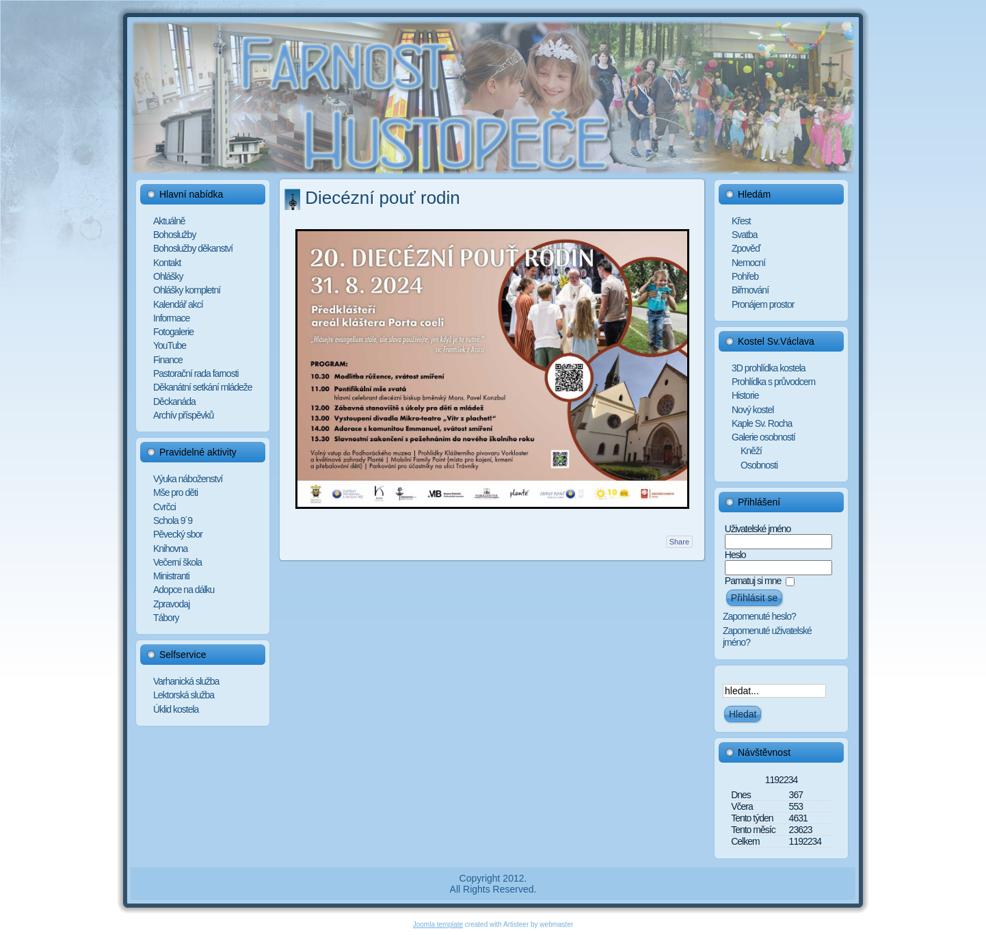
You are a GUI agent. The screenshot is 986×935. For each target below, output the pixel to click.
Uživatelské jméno (758, 528)
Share (679, 542)
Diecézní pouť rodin (382, 197)
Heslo (735, 554)
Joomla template (438, 924)
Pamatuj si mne (753, 580)
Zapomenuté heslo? (759, 616)
